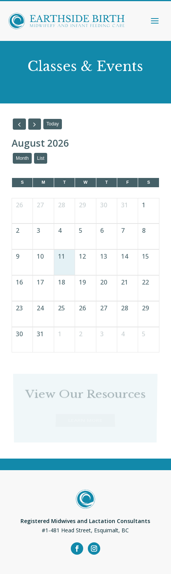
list (40, 158)
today (52, 124)
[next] (34, 124)
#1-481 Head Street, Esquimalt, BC (85, 530)
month (22, 158)
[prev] (19, 124)
